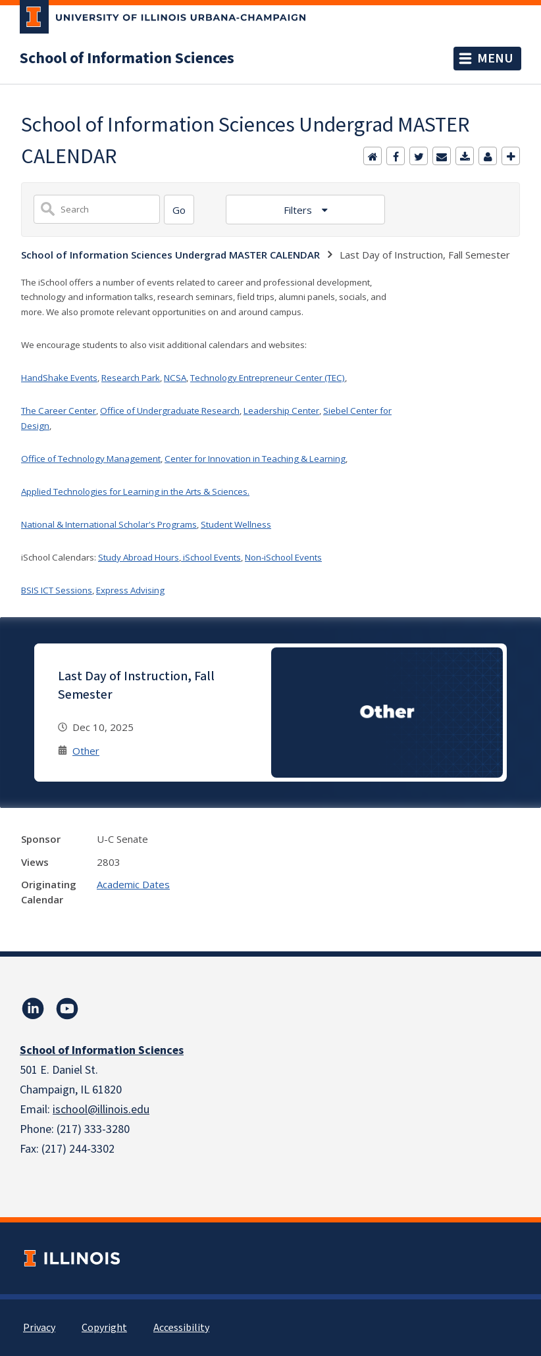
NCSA (175, 378)
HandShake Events (59, 378)
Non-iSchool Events (283, 557)
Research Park (130, 378)
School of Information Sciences (127, 58)
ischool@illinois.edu (101, 1109)
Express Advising (130, 590)
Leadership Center (281, 410)
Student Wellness (236, 524)
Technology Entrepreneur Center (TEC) (267, 378)
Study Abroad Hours (138, 557)
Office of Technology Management (91, 459)
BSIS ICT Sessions (56, 590)
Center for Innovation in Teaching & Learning (255, 459)
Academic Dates (133, 884)
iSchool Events (211, 557)
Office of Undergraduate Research (170, 410)
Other (85, 750)
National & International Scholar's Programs (109, 524)
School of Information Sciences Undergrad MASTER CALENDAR (170, 254)
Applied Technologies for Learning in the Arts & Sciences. (135, 491)
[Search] (179, 209)
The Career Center (58, 410)
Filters (299, 209)
